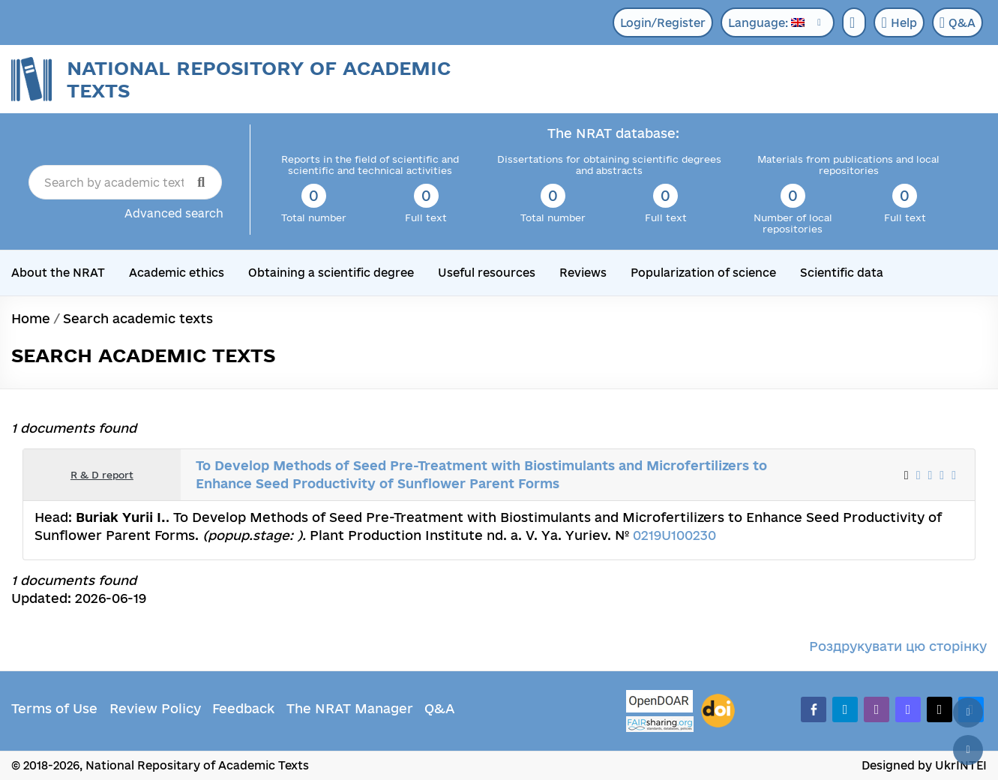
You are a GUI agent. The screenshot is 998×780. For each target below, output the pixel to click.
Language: (766, 22)
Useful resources (486, 272)
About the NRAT (58, 272)
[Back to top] (968, 713)
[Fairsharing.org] (660, 724)
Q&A (958, 22)
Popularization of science (703, 272)
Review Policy (155, 708)
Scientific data (841, 272)
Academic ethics (176, 272)
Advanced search (173, 213)
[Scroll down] (968, 750)
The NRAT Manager (349, 708)
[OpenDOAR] (660, 703)
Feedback (243, 708)
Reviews (583, 272)
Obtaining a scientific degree (331, 272)
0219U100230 (674, 535)
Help (898, 22)
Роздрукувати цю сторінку (898, 646)
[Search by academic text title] (125, 182)
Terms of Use (54, 708)
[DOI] (718, 711)
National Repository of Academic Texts (259, 79)
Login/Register (663, 22)
